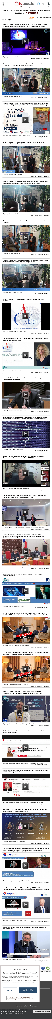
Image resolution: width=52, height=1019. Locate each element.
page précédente (44, 17)
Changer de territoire (45, 7)
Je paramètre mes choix (42, 1011)
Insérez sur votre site (45, 971)
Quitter (10, 990)
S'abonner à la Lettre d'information (27, 1006)
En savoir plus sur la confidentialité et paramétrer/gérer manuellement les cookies (20, 998)
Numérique (31, 12)
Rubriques (8, 19)
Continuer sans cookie (28, 990)
